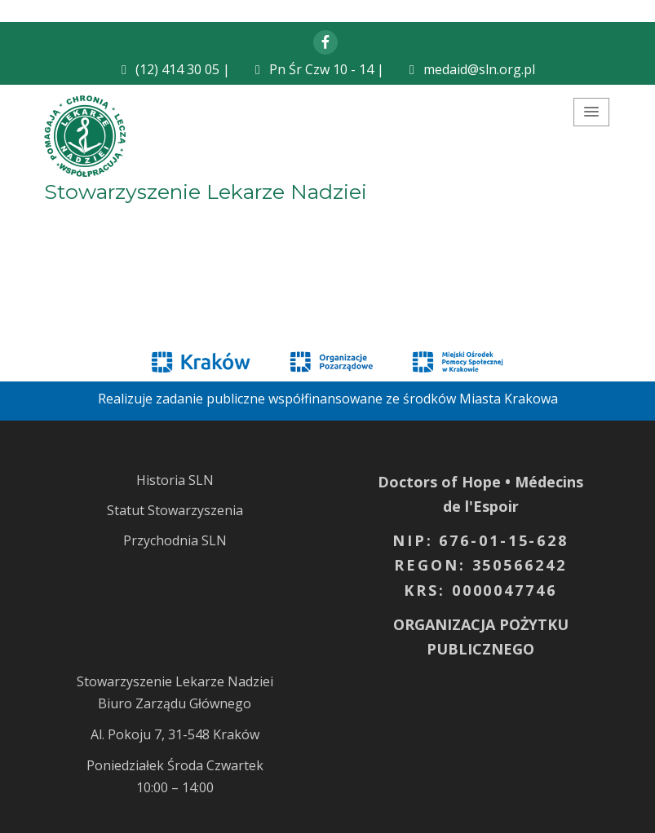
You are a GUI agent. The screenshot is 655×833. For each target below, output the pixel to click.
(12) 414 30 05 (177, 69)
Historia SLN (175, 480)
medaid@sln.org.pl (479, 69)
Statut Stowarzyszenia (175, 510)
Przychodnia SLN (175, 540)
